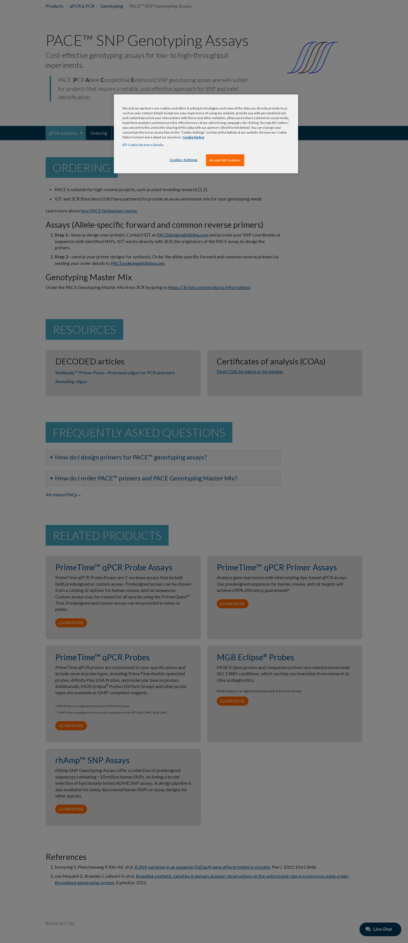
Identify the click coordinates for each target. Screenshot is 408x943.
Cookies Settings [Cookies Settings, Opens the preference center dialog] (184, 160)
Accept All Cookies (225, 160)
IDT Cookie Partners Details (142, 145)
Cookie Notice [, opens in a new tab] (193, 137)
